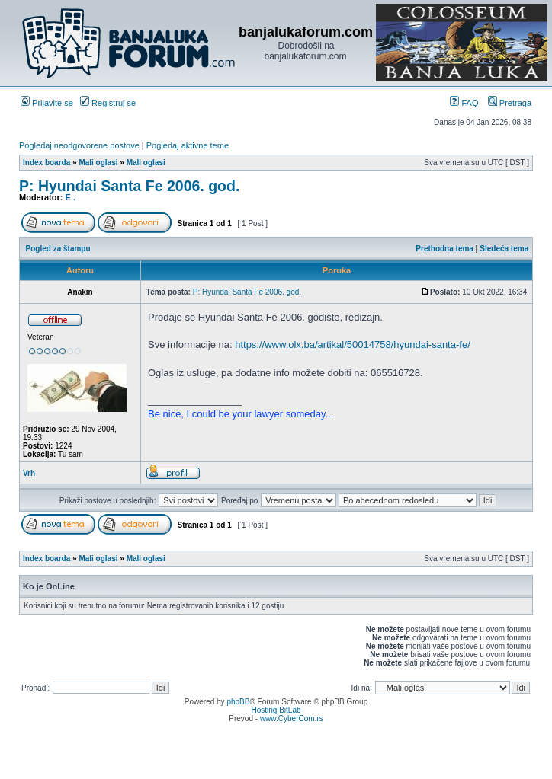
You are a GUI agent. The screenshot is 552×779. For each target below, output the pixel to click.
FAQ (464, 102)
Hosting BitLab (275, 710)
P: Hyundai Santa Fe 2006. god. (129, 185)
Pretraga (509, 102)
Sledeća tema (504, 248)
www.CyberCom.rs (291, 718)
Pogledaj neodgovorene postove (79, 145)
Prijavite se (47, 102)
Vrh (29, 473)
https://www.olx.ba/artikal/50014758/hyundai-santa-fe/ (352, 344)
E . (70, 197)
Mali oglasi (98, 162)
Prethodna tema (444, 248)
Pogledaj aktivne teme (187, 145)
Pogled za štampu (58, 248)
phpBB (237, 702)
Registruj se (108, 102)
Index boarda (46, 162)
